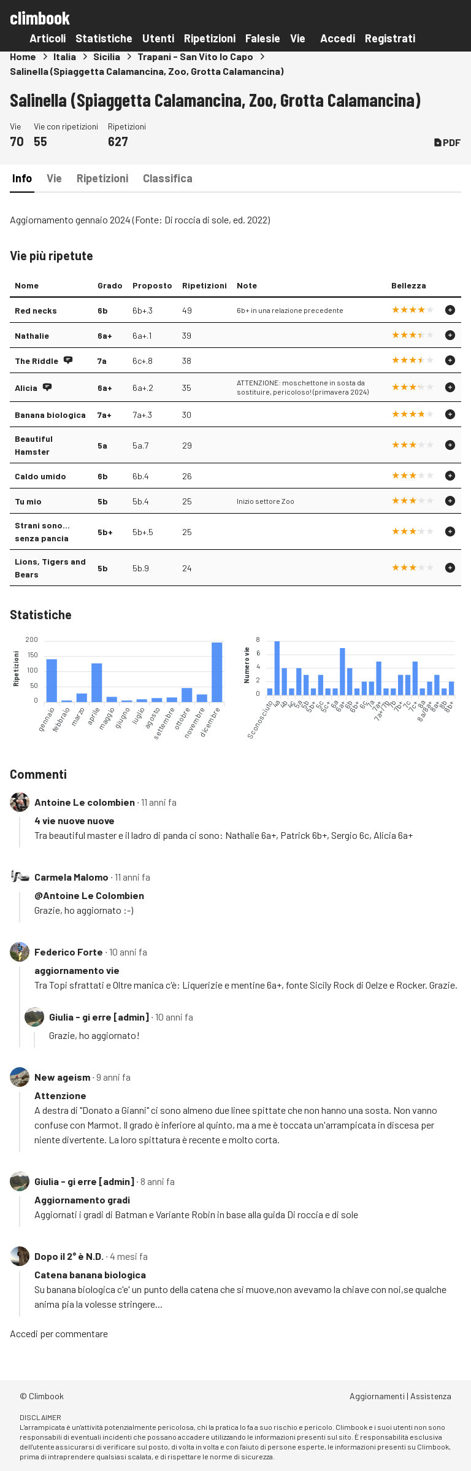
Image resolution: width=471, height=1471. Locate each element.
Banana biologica (50, 414)
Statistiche (103, 38)
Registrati (390, 38)
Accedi (337, 38)
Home (23, 56)
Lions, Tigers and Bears (50, 567)
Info (22, 178)
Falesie (262, 38)
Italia (64, 56)
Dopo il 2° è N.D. (69, 1256)
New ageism (62, 1077)
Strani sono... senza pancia (42, 531)
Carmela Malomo (71, 876)
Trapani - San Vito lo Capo (195, 56)
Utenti (158, 38)
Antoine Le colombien (84, 802)
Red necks (36, 310)
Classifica (168, 178)
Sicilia (106, 56)
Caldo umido (40, 476)
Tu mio (28, 501)
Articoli (47, 38)
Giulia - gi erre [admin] (99, 1016)
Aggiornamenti (377, 1396)
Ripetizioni (210, 38)
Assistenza (430, 1396)
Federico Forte (68, 951)
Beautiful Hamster (34, 445)
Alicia (26, 387)
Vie (297, 38)
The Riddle (36, 360)
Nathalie (32, 335)
